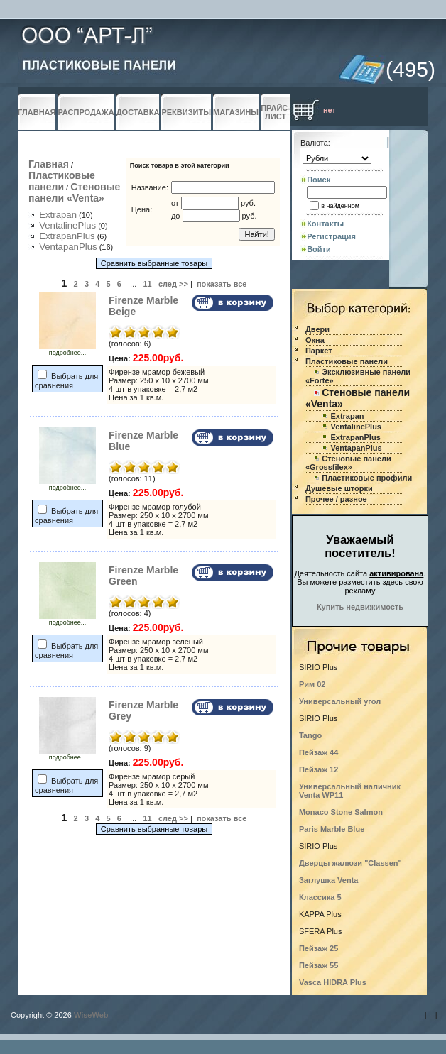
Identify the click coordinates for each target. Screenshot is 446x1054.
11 (147, 284)
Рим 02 (312, 684)
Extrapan (58, 214)
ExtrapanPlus (66, 236)
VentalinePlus (67, 225)
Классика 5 (320, 897)
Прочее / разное (336, 499)
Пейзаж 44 (318, 752)
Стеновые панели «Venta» (74, 192)
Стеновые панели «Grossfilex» (348, 462)
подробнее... (67, 350)
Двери (317, 329)
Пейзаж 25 (318, 948)
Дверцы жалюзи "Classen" (350, 863)
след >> (173, 284)
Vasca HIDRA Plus (332, 982)
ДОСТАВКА (138, 112)
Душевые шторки (339, 488)
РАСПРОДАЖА (86, 112)
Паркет (318, 350)
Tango (310, 735)
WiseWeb (91, 1015)
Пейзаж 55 (318, 965)
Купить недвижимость (360, 607)
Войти (319, 249)
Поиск (318, 179)
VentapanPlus (68, 246)
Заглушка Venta (328, 880)
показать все (222, 284)
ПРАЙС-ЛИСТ (275, 112)
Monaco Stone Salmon (341, 812)
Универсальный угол (340, 701)
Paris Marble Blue (331, 829)
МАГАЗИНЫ (236, 112)
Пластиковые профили (367, 477)
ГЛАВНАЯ (36, 112)
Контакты (325, 223)
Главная (48, 164)
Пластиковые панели (61, 181)
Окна (315, 340)
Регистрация (331, 236)
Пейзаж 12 (318, 769)
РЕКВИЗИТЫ (186, 112)
